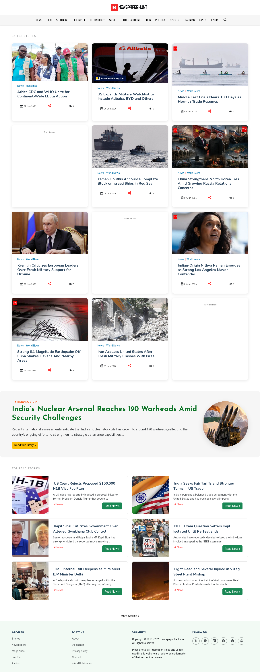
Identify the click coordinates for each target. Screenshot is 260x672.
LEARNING (189, 20)
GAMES (202, 20)
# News (58, 504)
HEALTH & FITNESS (57, 20)
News (20, 85)
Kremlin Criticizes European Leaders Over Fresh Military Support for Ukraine (48, 270)
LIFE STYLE (79, 20)
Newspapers (19, 645)
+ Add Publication (82, 663)
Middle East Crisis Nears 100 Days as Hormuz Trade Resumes (209, 99)
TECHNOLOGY (97, 20)
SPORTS (174, 20)
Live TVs (17, 657)
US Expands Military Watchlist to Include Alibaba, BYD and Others (126, 96)
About (75, 638)
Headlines (31, 85)
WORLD (113, 20)
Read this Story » (25, 445)
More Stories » (130, 616)
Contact (76, 657)
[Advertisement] (49, 162)
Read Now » (112, 506)
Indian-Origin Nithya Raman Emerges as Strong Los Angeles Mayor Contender (209, 270)
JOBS (148, 20)
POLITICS (160, 20)
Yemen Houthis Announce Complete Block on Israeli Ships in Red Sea (128, 181)
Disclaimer (78, 645)
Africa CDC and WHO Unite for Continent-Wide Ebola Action (43, 94)
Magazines (18, 651)
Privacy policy (80, 651)
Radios (16, 663)
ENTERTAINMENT (131, 20)
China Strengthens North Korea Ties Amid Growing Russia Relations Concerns (208, 183)
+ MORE (215, 20)
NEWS (39, 20)
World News (113, 88)
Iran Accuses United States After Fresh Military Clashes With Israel (127, 354)
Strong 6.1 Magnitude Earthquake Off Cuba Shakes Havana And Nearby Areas (48, 356)
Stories (16, 638)
